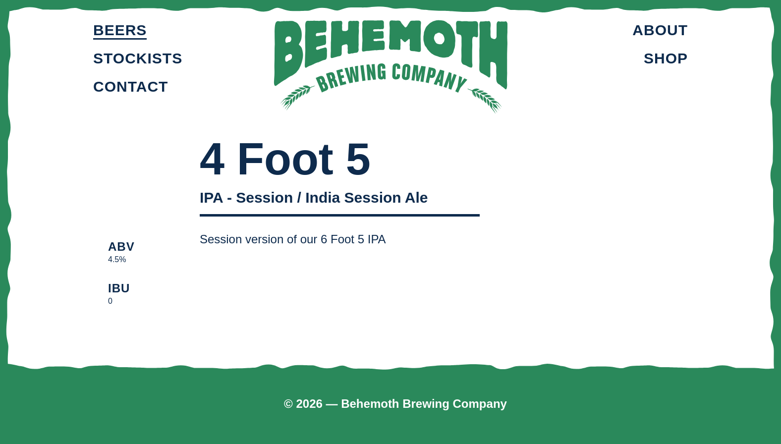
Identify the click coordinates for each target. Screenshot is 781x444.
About (660, 30)
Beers (120, 30)
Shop (666, 58)
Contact (130, 86)
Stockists (137, 58)
